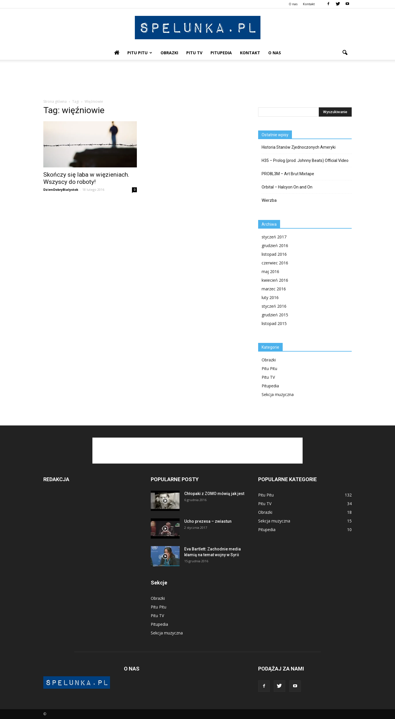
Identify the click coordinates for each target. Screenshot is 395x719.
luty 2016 (270, 297)
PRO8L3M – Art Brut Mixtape (288, 173)
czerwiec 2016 (275, 263)
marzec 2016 (274, 289)
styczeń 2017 (274, 237)
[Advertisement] (197, 80)
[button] (345, 53)
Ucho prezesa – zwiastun (208, 521)
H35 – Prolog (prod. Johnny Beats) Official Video (305, 160)
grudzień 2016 (275, 245)
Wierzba (269, 200)
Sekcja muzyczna (278, 394)
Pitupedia (221, 52)
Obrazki (169, 52)
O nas (293, 4)
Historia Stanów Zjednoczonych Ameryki (299, 147)
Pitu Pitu (139, 52)
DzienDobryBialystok (60, 189)
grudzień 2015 (275, 315)
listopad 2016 (274, 254)
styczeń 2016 (274, 306)
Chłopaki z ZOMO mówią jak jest (214, 493)
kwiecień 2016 (275, 280)
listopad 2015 (274, 323)
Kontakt (309, 4)
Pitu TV (194, 52)
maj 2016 (270, 271)
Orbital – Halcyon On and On (287, 187)
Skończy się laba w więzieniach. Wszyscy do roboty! (86, 178)
